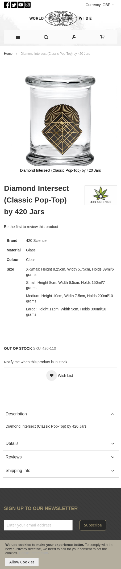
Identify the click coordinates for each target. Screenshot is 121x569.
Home (8, 54)
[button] (59, 375)
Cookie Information (33, 553)
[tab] (61, 414)
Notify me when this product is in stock (35, 362)
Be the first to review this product (31, 227)
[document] (60, 554)
